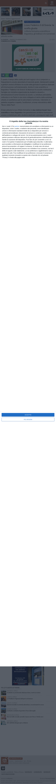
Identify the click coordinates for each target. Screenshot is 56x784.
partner (17, 126)
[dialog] (28, 392)
